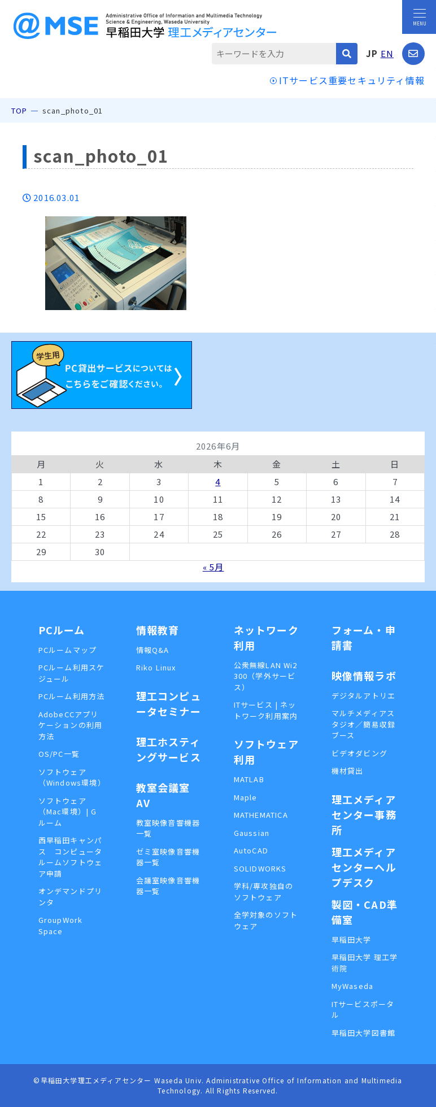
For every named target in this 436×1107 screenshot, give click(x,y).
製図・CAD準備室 (365, 912)
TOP (19, 110)
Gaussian (252, 832)
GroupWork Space (60, 925)
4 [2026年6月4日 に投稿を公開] (217, 481)
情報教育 (158, 629)
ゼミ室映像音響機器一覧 (168, 857)
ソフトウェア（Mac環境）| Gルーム (67, 811)
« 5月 (213, 567)
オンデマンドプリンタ (70, 897)
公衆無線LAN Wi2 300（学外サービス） (266, 676)
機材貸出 (348, 770)
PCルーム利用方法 (71, 696)
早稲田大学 (352, 939)
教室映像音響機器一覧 (168, 828)
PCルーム (61, 629)
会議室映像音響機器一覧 (168, 886)
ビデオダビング (359, 753)
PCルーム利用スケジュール (71, 673)
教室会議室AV (163, 795)
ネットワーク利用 (266, 637)
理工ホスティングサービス (168, 749)
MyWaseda (353, 985)
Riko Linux (156, 667)
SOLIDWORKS (260, 868)
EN (387, 53)
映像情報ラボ (364, 675)
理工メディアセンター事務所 (364, 814)
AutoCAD (251, 850)
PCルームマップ (67, 649)
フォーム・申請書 (364, 637)
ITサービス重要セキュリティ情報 (352, 80)
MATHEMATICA (261, 814)
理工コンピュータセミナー (168, 703)
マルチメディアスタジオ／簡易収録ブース (364, 724)
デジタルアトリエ (364, 695)
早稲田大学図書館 (364, 1032)
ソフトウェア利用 (266, 751)
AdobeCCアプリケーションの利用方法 (70, 725)
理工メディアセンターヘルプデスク (364, 867)
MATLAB (249, 779)
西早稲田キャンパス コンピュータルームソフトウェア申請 (70, 857)
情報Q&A (152, 649)
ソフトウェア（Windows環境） (71, 777)
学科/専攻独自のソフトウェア (264, 892)
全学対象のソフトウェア (266, 920)
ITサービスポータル (363, 1010)
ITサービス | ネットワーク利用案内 (266, 710)
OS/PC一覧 (59, 753)
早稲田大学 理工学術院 (365, 963)
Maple (246, 797)
